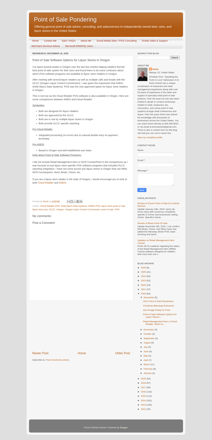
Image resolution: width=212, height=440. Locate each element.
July (146, 347)
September (149, 338)
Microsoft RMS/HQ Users (79, 46)
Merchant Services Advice (45, 46)
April (146, 360)
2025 (144, 272)
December (149, 297)
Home (35, 40)
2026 (144, 267)
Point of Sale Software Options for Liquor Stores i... (160, 315)
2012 (144, 409)
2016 (144, 391)
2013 (144, 405)
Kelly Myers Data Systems (74, 206)
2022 (144, 285)
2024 (144, 276)
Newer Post (40, 353)
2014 (144, 400)
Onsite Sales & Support (155, 40)
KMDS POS (94, 206)
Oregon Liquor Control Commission (82, 209)
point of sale (108, 209)
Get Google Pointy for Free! (156, 310)
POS (117, 209)
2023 (144, 280)
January (148, 373)
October (148, 334)
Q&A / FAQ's (69, 40)
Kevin (155, 69)
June (146, 351)
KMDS (62, 182)
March (147, 364)
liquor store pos (40, 209)
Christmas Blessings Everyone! (158, 305)
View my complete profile (149, 137)
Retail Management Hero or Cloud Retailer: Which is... (160, 322)
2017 (144, 387)
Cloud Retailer (45, 182)
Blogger (124, 427)
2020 (144, 293)
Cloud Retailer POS (50, 206)
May (146, 356)
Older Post (122, 353)
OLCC (52, 209)
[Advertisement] (81, 326)
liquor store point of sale (113, 206)
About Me (86, 40)
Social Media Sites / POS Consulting (116, 40)
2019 (144, 378)
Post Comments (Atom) (57, 360)
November (149, 329)
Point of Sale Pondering (65, 19)
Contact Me (50, 40)
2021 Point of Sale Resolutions (158, 301)
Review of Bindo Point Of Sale (152, 223)
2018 (144, 383)
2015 (144, 396)
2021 (144, 289)
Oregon (60, 209)
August (147, 342)
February (148, 369)
